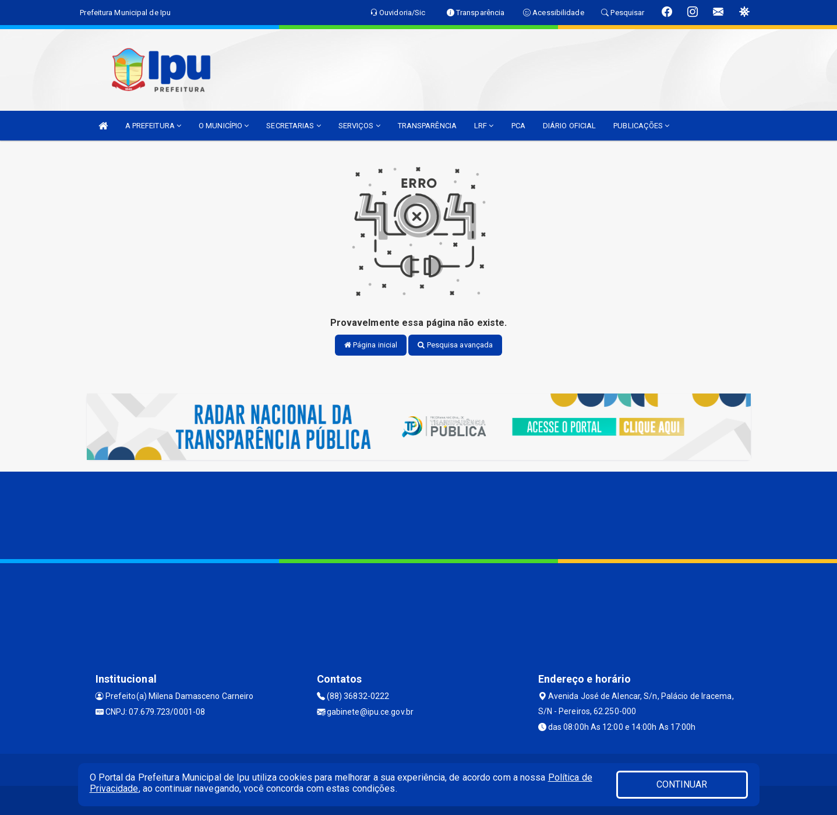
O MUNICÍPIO (224, 125)
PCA (518, 125)
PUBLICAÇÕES (641, 125)
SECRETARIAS (293, 125)
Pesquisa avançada (455, 344)
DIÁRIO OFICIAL (569, 125)
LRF (484, 125)
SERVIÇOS (359, 125)
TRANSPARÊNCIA (427, 125)
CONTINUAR (682, 784)
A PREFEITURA (153, 125)
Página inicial (371, 344)
